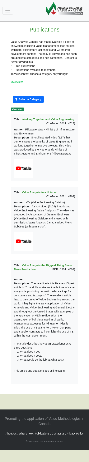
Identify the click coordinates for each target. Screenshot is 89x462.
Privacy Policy (75, 433)
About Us (11, 433)
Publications (42, 433)
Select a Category (28, 99)
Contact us (58, 433)
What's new (26, 433)
